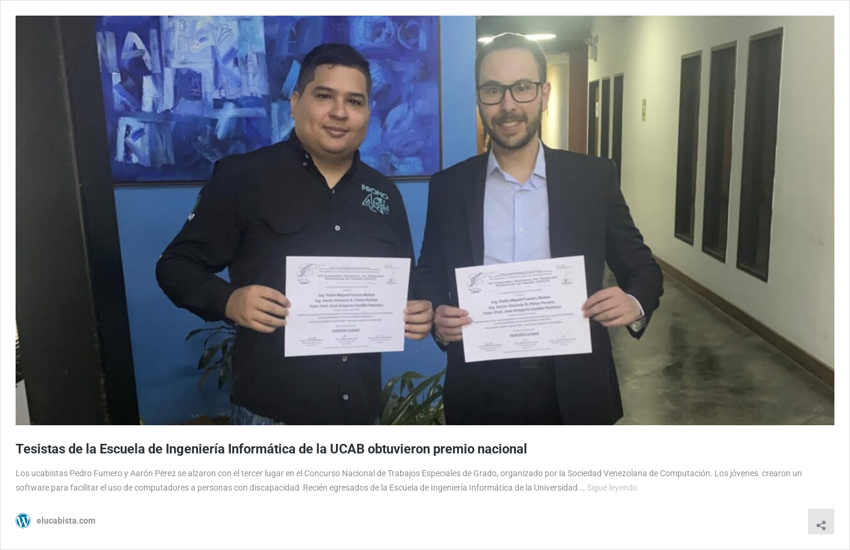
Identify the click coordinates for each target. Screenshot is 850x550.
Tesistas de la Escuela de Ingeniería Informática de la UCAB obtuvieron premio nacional (271, 448)
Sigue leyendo (612, 487)
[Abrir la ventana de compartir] (821, 521)
